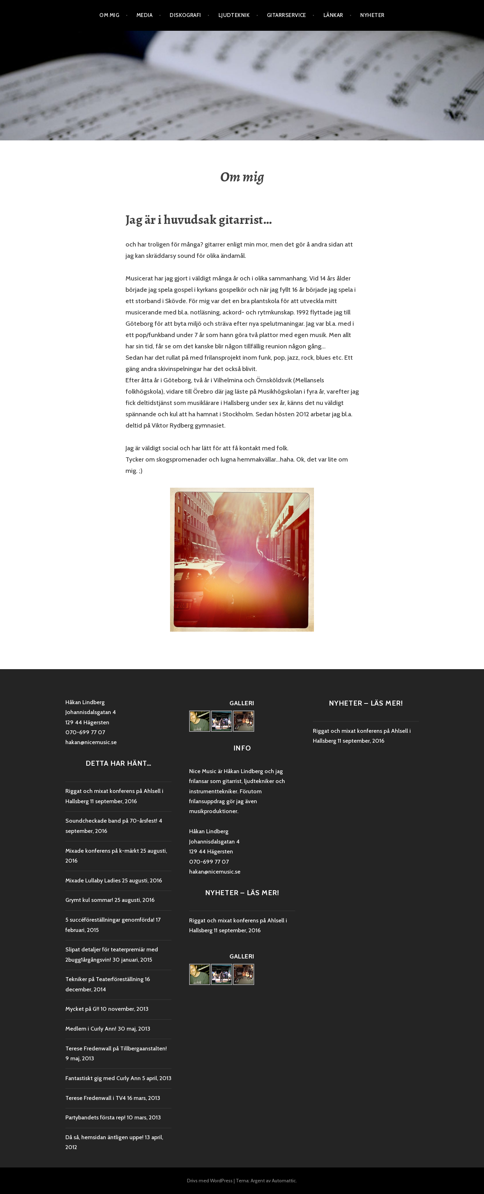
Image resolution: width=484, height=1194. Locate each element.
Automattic (284, 1180)
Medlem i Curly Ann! (90, 1028)
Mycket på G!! (82, 1008)
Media (144, 15)
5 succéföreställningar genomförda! (109, 919)
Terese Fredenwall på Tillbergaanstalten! (116, 1048)
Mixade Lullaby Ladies (93, 880)
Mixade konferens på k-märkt (102, 850)
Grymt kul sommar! (89, 900)
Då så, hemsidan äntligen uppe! (104, 1137)
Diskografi (185, 15)
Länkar (333, 15)
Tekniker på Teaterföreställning (104, 979)
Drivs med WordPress (210, 1180)
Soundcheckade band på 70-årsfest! (111, 820)
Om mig (109, 15)
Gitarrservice (286, 15)
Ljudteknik (234, 15)
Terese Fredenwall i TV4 (95, 1098)
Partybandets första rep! (95, 1117)
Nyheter (372, 15)
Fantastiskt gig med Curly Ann (103, 1078)
